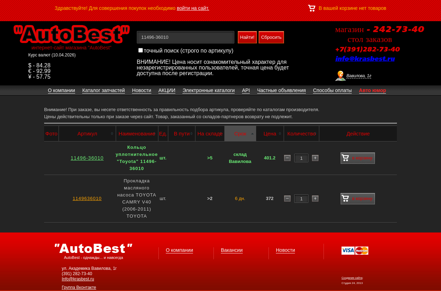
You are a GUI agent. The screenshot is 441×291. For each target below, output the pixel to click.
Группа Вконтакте (79, 287)
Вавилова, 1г (358, 75)
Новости (285, 250)
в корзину (357, 158)
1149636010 (87, 198)
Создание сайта (352, 277)
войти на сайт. (193, 8)
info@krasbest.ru (364, 59)
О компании (179, 250)
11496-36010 (87, 158)
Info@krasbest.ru (78, 279)
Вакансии (232, 250)
